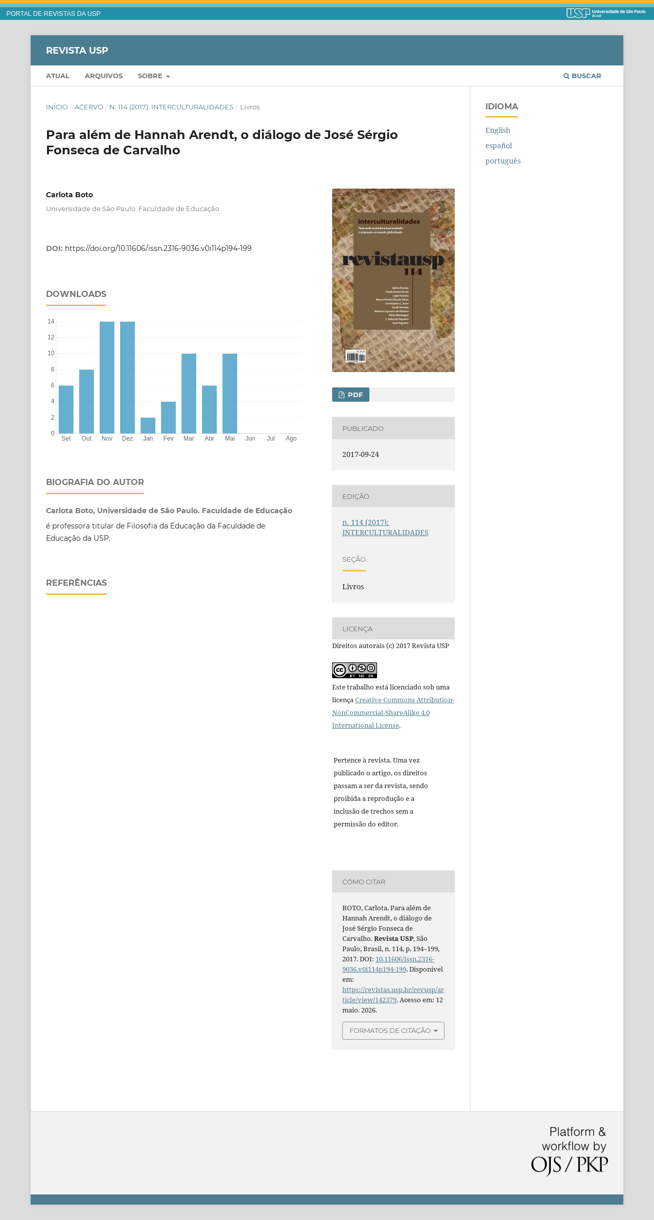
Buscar (582, 76)
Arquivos (104, 76)
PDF (354, 394)
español (498, 145)
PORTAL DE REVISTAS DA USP (54, 13)
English (497, 130)
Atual (57, 76)
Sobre (151, 76)
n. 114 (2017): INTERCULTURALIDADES (171, 107)
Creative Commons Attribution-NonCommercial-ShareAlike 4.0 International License (393, 712)
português (503, 161)
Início (57, 107)
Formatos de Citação (390, 1030)
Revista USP (77, 50)
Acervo (89, 107)
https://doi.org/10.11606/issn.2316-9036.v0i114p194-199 (158, 248)
